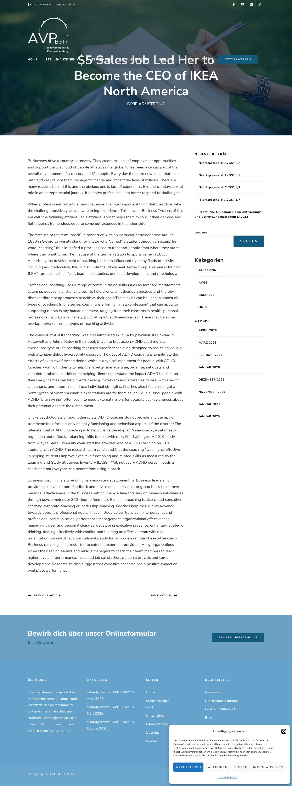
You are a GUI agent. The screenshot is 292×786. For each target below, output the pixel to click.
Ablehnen (218, 767)
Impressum (213, 692)
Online (204, 307)
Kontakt (189, 59)
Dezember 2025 (211, 380)
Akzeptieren (188, 767)
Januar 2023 (209, 404)
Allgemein (208, 270)
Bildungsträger (134, 59)
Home (32, 59)
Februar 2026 (210, 355)
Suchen (201, 232)
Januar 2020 (209, 416)
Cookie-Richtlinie (227, 777)
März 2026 (207, 343)
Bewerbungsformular (238, 637)
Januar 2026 (209, 367)
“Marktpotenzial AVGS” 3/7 (219, 200)
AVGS (203, 283)
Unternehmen (99, 59)
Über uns (166, 59)
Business (207, 295)
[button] (284, 731)
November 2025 (212, 392)
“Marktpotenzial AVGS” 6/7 (219, 163)
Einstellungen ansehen (258, 767)
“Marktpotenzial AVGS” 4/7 (219, 187)
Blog (208, 717)
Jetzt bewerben (237, 59)
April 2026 (208, 330)
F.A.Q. (149, 707)
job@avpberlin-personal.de (55, 4)
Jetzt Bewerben (42, 642)
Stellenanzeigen (60, 59)
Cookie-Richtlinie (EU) (221, 709)
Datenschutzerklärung (221, 701)
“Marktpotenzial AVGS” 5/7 (219, 175)
